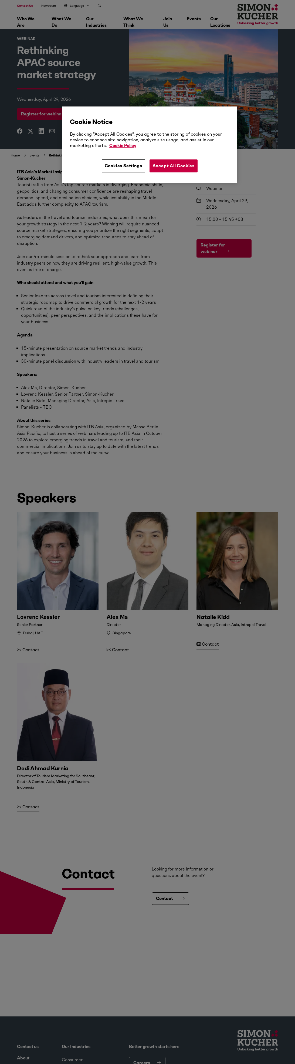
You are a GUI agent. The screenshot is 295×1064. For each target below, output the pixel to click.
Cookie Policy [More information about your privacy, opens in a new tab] (122, 145)
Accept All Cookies (173, 165)
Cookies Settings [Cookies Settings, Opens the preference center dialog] (123, 165)
